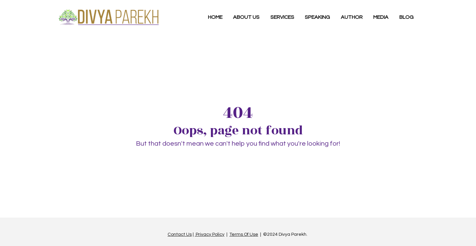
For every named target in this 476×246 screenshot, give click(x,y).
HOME (215, 17)
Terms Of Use (243, 232)
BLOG (406, 17)
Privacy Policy (209, 232)
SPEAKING (317, 17)
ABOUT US (246, 17)
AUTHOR (352, 17)
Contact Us (180, 232)
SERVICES (282, 17)
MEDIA (380, 17)
